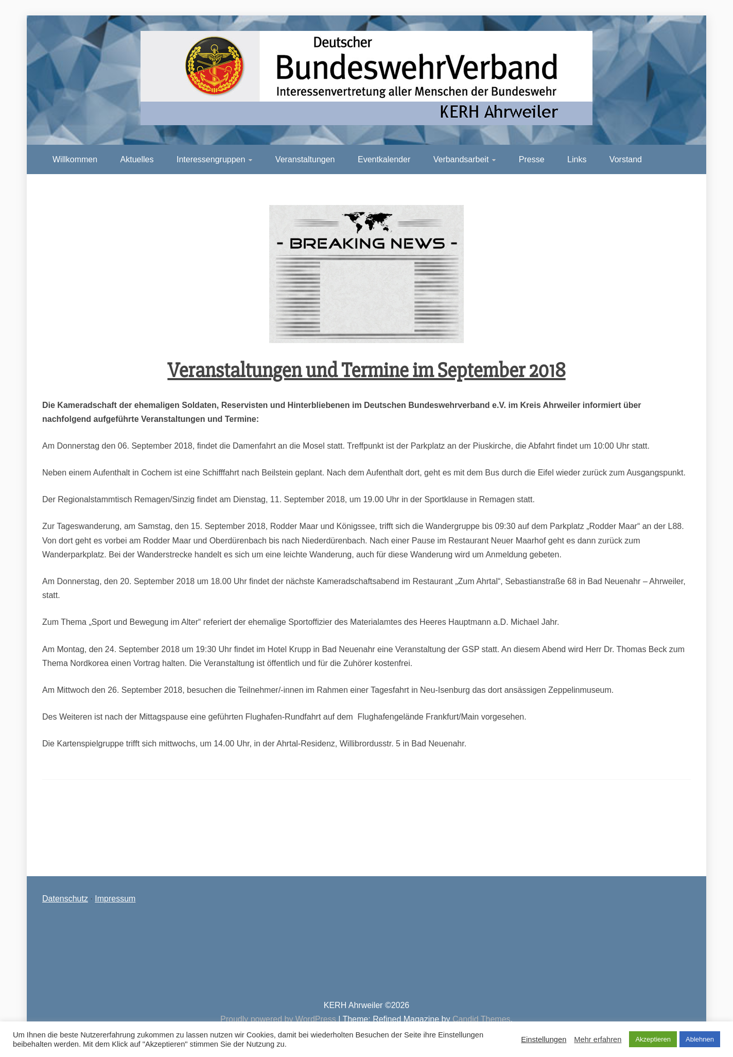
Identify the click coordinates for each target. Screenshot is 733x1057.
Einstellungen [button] (543, 1039)
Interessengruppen (211, 159)
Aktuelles (137, 159)
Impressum (115, 898)
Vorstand (625, 159)
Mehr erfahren (597, 1039)
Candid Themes (481, 1019)
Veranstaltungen (305, 159)
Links (576, 159)
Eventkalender (384, 159)
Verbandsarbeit (461, 159)
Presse (532, 159)
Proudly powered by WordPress (279, 1019)
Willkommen (75, 159)
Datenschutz (65, 898)
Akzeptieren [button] (653, 1039)
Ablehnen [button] (700, 1039)
